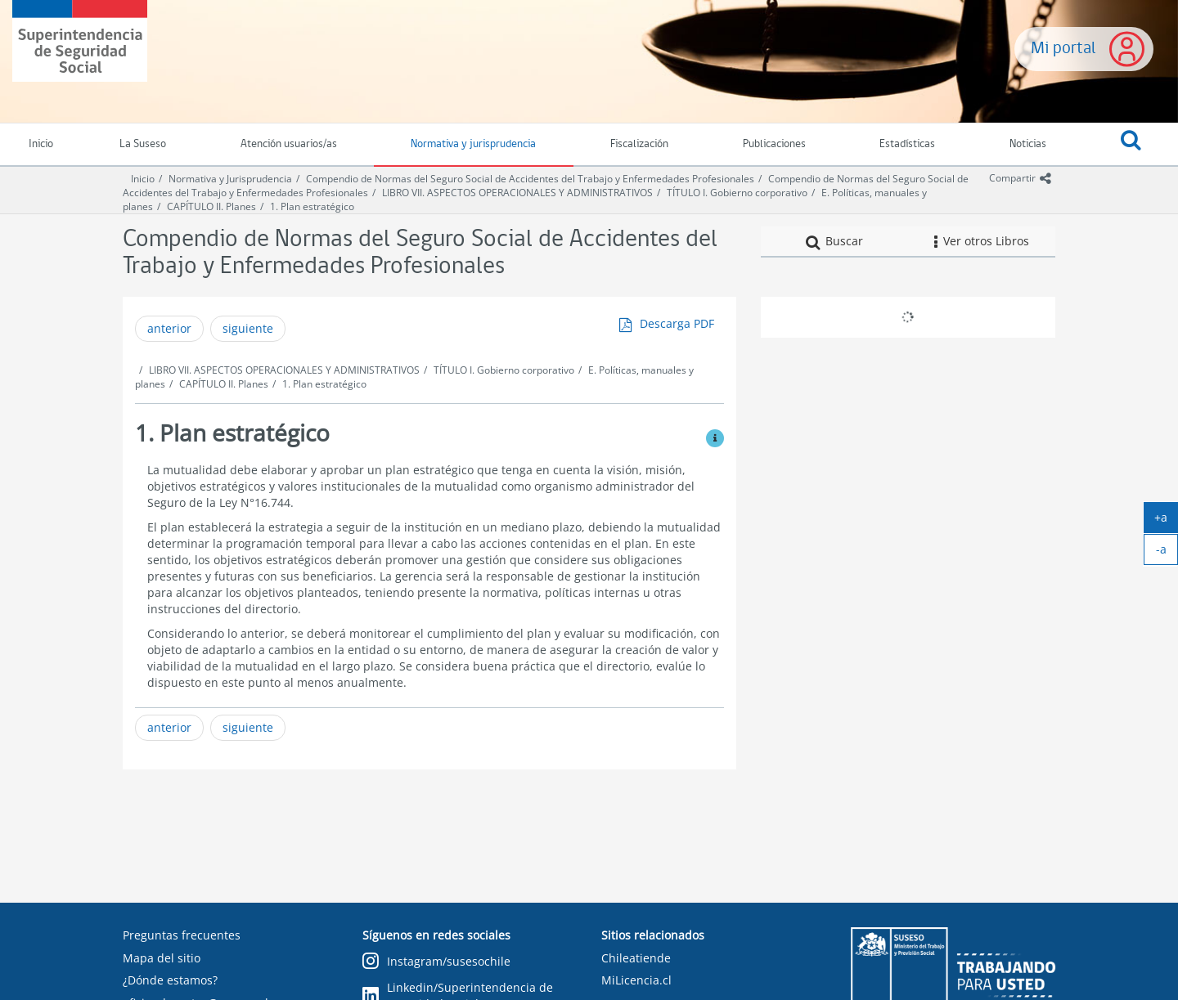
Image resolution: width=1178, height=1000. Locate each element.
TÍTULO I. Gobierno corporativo (737, 193)
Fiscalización (639, 144)
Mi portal (1063, 48)
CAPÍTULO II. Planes (211, 206)
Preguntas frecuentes (182, 935)
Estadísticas (907, 144)
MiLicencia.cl (636, 980)
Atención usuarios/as (289, 144)
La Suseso (142, 144)
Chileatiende (636, 958)
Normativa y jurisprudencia (473, 144)
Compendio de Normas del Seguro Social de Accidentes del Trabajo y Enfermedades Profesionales (530, 179)
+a (1166, 521)
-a (1167, 552)
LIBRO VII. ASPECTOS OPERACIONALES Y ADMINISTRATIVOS (517, 193)
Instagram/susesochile (436, 962)
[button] (1130, 144)
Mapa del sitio (161, 958)
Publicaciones (774, 144)
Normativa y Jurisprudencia (230, 179)
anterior (169, 328)
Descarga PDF (677, 323)
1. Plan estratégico (312, 206)
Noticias (1027, 144)
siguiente (248, 328)
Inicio (143, 179)
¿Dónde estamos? (170, 980)
